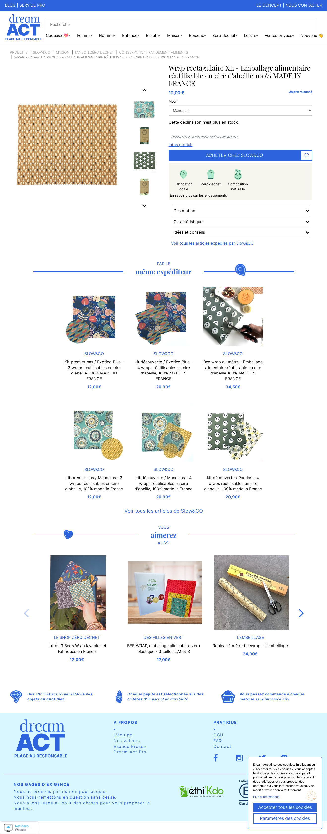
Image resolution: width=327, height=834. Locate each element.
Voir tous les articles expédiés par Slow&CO (212, 243)
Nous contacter (303, 5)
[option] (144, 109)
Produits (19, 52)
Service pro (32, 5)
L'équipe (123, 734)
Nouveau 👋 (311, 35)
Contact (222, 746)
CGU (218, 734)
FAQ (217, 740)
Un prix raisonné (300, 92)
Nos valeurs (127, 740)
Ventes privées (278, 35)
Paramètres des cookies (285, 818)
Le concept (269, 5)
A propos (125, 722)
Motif (173, 101)
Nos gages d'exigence (42, 784)
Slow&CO (41, 52)
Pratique (225, 722)
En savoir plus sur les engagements (198, 195)
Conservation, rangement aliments (153, 52)
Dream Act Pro (130, 751)
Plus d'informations (266, 797)
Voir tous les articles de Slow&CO (163, 511)
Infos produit (181, 144)
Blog (10, 5)
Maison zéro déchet (94, 52)
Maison (63, 52)
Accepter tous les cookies (285, 807)
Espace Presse (130, 746)
